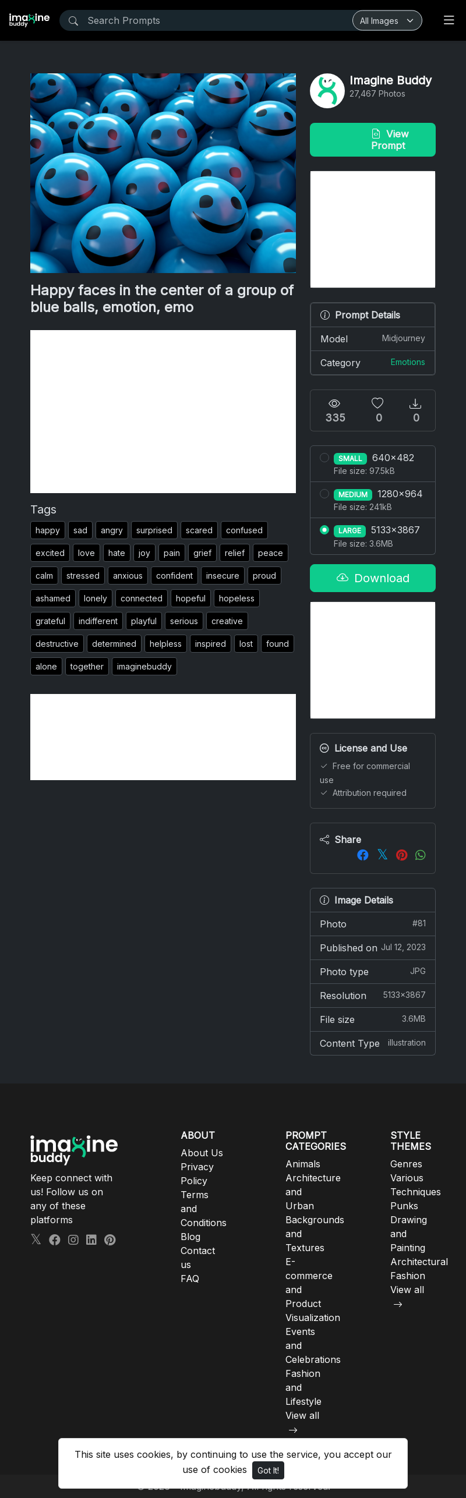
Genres (406, 1164)
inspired (210, 644)
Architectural (419, 1261)
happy (48, 530)
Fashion (407, 1275)
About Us (202, 1153)
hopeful (191, 598)
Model (372, 338)
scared (199, 530)
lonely (95, 598)
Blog (190, 1236)
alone (46, 666)
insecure (222, 575)
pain (172, 553)
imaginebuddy (144, 666)
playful (144, 621)
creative (227, 621)
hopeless (237, 598)
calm (44, 575)
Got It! (268, 1470)
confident (174, 575)
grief (202, 553)
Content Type (373, 1042)
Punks (404, 1206)
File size (373, 1018)
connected (142, 598)
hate (116, 553)
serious (184, 621)
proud (264, 575)
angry (112, 530)
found (277, 644)
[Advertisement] (163, 411)
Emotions (408, 362)
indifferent (98, 621)
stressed (83, 575)
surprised (154, 530)
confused (244, 530)
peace (270, 553)
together (87, 666)
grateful (50, 621)
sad (80, 530)
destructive (57, 644)
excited (50, 553)
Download (373, 578)
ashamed (53, 598)
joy (144, 553)
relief (235, 553)
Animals (302, 1164)
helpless (166, 644)
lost (246, 644)
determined (114, 644)
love (86, 553)
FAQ (190, 1278)
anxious (128, 575)
